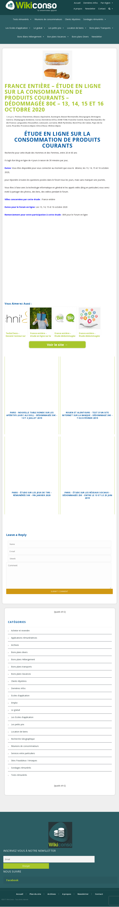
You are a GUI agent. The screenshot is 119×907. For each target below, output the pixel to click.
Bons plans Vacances (21, 673)
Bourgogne (84, 116)
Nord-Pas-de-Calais (82, 122)
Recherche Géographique (23, 738)
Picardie (16, 125)
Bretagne (96, 116)
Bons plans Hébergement (23, 659)
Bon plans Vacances (56, 36)
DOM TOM (62, 119)
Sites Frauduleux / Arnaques (24, 760)
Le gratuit (38, 28)
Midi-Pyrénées (65, 122)
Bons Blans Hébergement (29, 36)
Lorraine (53, 122)
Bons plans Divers (80, 36)
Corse (38, 119)
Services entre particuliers (23, 753)
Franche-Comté (75, 119)
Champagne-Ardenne (24, 119)
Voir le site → (57, 344)
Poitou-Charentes (23, 116)
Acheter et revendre (20, 630)
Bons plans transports (21, 666)
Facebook (12, 880)
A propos (78, 8)
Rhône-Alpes (54, 125)
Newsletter (90, 8)
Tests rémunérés (21, 19)
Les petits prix (54, 28)
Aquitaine (45, 116)
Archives (15, 645)
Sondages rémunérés (93, 19)
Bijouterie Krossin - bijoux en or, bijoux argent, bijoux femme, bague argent (59, 904)
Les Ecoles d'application (16, 28)
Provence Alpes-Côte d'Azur (34, 125)
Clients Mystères (72, 19)
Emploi (14, 702)
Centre (9, 119)
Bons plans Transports (100, 28)
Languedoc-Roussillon (27, 122)
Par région (105, 2)
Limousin (43, 122)
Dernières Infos (90, 2)
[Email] (49, 859)
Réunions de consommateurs (48, 19)
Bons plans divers (19, 652)
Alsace (36, 116)
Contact (102, 8)
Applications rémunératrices (24, 637)
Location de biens (75, 28)
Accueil (77, 2)
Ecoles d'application (20, 695)
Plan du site (35, 894)
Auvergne (55, 116)
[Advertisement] (57, 230)
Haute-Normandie (93, 119)
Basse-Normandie (69, 116)
